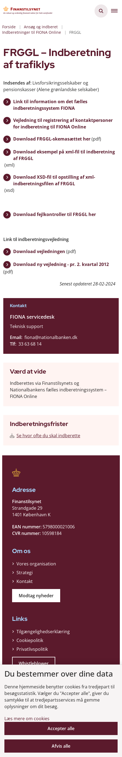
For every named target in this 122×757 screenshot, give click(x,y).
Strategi (24, 573)
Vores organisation (36, 564)
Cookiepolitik (29, 640)
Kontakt (24, 581)
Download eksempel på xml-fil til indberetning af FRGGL (64, 155)
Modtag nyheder (36, 596)
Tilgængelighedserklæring (43, 632)
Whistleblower (34, 663)
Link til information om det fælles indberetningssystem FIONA (50, 105)
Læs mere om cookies (26, 719)
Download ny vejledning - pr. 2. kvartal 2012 (61, 264)
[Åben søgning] (101, 11)
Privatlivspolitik (32, 649)
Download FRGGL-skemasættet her (51, 139)
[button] (116, 11)
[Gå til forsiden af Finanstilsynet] (26, 11)
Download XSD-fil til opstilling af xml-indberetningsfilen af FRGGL (54, 180)
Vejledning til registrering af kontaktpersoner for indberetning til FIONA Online (63, 123)
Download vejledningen (39, 251)
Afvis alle (61, 746)
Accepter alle (61, 728)
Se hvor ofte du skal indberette (48, 436)
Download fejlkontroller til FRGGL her (54, 214)
